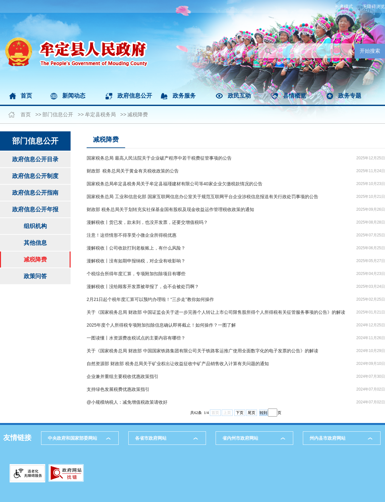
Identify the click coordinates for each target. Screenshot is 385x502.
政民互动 (239, 95)
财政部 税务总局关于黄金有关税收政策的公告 (133, 170)
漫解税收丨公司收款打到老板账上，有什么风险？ (136, 248)
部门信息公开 (57, 114)
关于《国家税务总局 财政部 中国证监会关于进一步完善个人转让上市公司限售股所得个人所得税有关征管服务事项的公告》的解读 (216, 312)
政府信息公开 (134, 95)
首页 (26, 95)
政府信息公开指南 (35, 192)
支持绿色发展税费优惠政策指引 (118, 389)
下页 (240, 412)
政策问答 (35, 276)
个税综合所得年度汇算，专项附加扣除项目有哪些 (136, 273)
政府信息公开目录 (35, 159)
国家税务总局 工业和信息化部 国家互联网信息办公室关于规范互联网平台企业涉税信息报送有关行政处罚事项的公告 (202, 196)
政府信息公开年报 (35, 209)
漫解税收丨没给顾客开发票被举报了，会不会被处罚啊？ (143, 286)
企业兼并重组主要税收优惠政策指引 (122, 376)
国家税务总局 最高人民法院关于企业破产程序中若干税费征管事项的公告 (159, 158)
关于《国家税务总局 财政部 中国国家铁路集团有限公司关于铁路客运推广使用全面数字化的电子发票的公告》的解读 (202, 350)
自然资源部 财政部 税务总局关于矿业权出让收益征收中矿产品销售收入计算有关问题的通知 (178, 363)
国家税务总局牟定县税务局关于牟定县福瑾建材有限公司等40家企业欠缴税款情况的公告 (174, 183)
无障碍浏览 (374, 6)
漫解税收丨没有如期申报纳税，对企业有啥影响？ (136, 260)
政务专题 (349, 95)
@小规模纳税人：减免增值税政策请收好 (127, 402)
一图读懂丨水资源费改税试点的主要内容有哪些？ (136, 337)
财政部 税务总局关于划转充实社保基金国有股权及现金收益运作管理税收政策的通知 (170, 209)
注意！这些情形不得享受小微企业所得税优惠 (131, 235)
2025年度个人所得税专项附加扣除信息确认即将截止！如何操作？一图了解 (161, 325)
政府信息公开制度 (35, 176)
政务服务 (184, 95)
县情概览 (294, 95)
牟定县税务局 (100, 114)
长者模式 (344, 6)
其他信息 (35, 243)
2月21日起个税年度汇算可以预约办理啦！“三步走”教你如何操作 (150, 299)
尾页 (251, 412)
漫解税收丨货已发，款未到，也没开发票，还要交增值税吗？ (147, 222)
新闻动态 (73, 95)
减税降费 (137, 114)
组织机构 (35, 226)
